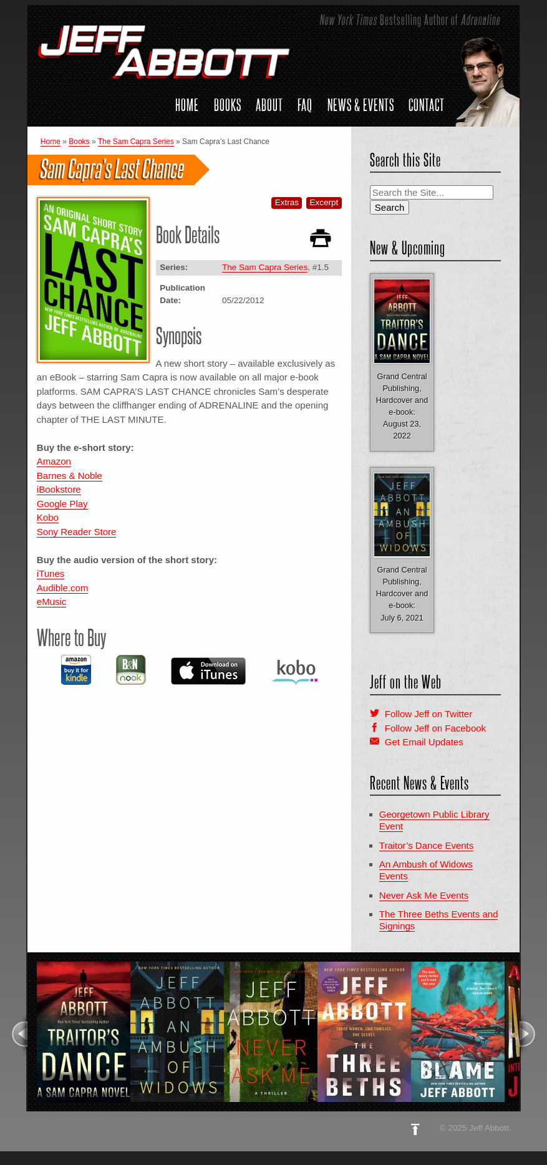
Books (227, 104)
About (269, 104)
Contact (427, 104)
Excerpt (324, 202)
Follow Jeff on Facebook (435, 728)
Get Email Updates (424, 742)
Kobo (48, 517)
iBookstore (59, 489)
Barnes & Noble (69, 475)
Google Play (62, 503)
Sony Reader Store (77, 531)
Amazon (54, 461)
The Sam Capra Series (136, 141)
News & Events (360, 104)
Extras (287, 202)
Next (528, 1034)
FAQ (305, 104)
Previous (19, 1034)
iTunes (50, 573)
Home (187, 104)
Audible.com (63, 587)
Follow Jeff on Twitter (428, 713)
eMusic (52, 601)
